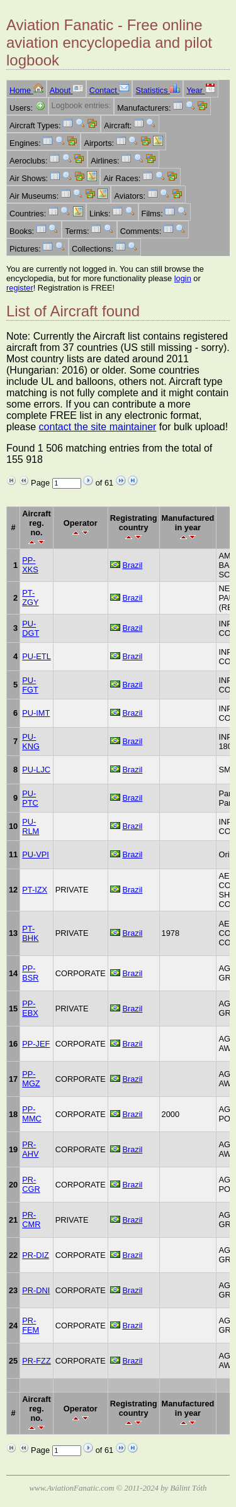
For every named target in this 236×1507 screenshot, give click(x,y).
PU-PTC (30, 798)
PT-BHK (30, 933)
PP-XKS (30, 564)
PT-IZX (34, 889)
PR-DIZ (35, 1255)
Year (200, 90)
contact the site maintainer (98, 426)
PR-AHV (30, 1149)
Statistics (157, 90)
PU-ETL (36, 656)
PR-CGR (31, 1184)
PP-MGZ (31, 1078)
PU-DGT (30, 628)
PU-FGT (30, 685)
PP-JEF (36, 1043)
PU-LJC (36, 769)
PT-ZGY (30, 597)
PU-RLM (30, 826)
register (19, 287)
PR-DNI (36, 1290)
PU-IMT (36, 713)
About (66, 90)
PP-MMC (32, 1113)
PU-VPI (35, 854)
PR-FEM (30, 1325)
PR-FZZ (36, 1360)
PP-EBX (30, 1008)
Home (26, 90)
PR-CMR (31, 1219)
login (182, 278)
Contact (109, 90)
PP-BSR (30, 973)
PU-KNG (31, 741)
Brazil (132, 565)
